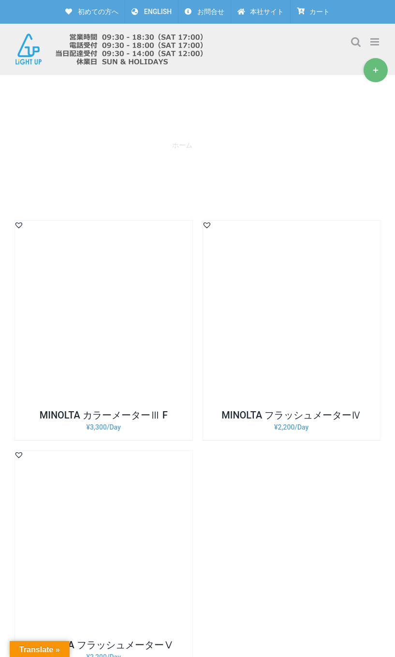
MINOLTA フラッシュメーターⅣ (291, 415)
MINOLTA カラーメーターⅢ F (104, 415)
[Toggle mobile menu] (375, 42)
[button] (19, 225)
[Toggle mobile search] (356, 42)
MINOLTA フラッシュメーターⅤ (104, 645)
